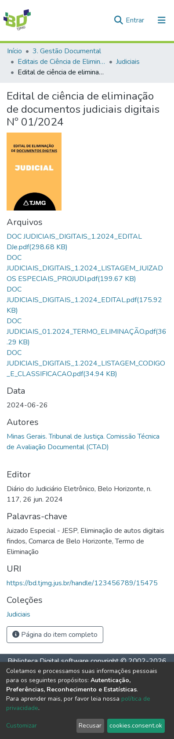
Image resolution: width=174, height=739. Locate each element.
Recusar (90, 725)
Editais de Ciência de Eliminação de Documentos (61, 62)
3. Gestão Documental (67, 51)
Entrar (136, 20)
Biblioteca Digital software (48, 661)
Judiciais (128, 62)
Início (14, 51)
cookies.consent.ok (135, 725)
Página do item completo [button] (55, 634)
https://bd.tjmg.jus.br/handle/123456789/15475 (82, 583)
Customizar (21, 725)
